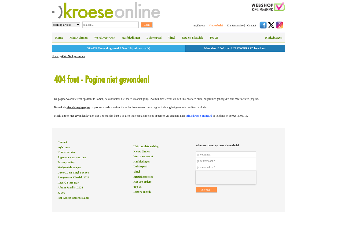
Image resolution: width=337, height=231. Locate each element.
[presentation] (226, 177)
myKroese (199, 25)
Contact (251, 25)
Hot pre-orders (142, 181)
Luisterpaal (154, 37)
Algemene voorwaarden (72, 157)
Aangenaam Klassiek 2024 (73, 177)
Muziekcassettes (143, 176)
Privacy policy (66, 162)
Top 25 (213, 37)
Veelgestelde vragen (69, 167)
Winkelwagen (273, 37)
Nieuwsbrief (216, 25)
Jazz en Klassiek (192, 37)
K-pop (61, 192)
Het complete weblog (145, 146)
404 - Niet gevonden (73, 56)
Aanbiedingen (131, 37)
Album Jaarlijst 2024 (70, 187)
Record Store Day (68, 182)
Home (59, 37)
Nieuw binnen (79, 37)
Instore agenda (142, 191)
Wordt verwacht (104, 37)
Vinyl (171, 37)
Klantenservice (235, 25)
